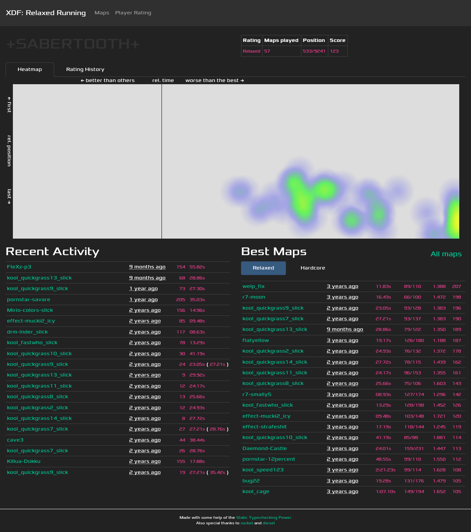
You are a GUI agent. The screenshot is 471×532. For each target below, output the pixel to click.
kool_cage (255, 491)
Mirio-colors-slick (30, 310)
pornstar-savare (28, 299)
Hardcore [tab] (313, 268)
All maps (446, 254)
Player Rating (133, 13)
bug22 (251, 481)
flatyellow (255, 340)
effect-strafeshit (264, 427)
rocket (247, 523)
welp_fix (253, 286)
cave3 (15, 440)
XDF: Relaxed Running (46, 13)
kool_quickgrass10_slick (39, 353)
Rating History (85, 69)
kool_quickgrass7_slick (37, 429)
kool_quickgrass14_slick (39, 418)
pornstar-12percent (268, 459)
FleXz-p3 (19, 267)
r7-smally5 (257, 394)
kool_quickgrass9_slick (37, 288)
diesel (269, 523)
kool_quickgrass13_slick (39, 278)
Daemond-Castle (264, 448)
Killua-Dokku (23, 461)
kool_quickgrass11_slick (39, 386)
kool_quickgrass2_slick (37, 407)
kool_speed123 (263, 470)
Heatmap (30, 69)
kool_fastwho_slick (32, 342)
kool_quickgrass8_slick (37, 396)
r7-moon (253, 297)
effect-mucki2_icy (31, 321)
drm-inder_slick (27, 332)
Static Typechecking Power (263, 517)
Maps (102, 13)
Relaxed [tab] (263, 268)
